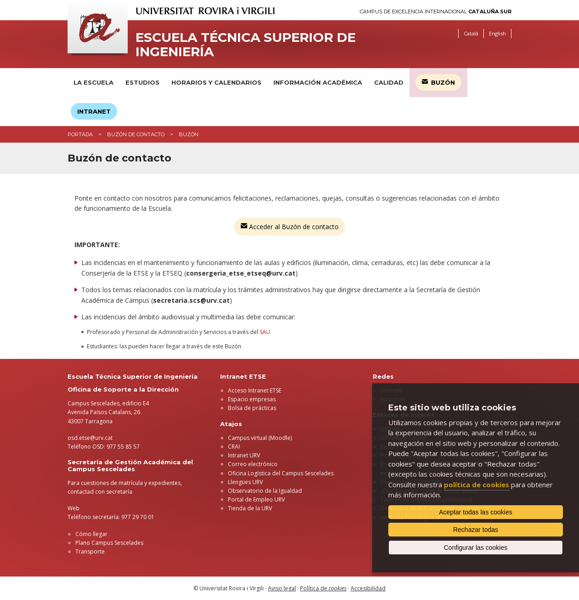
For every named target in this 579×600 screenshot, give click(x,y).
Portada (80, 134)
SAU (265, 332)
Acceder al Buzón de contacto (290, 226)
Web (73, 508)
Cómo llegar (91, 534)
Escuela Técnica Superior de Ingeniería (246, 44)
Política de (323, 588)
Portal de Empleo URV (256, 499)
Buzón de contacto (136, 134)
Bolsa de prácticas (252, 408)
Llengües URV (245, 482)
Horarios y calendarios (216, 82)
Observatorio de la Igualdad (265, 491)
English (497, 33)
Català (471, 33)
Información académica (317, 82)
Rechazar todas (475, 529)
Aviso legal (282, 588)
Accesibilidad (368, 588)
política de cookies (476, 484)
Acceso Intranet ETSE (254, 390)
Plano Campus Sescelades (109, 543)
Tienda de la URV (250, 508)
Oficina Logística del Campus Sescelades (281, 473)
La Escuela (94, 82)
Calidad (388, 82)
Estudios (142, 82)
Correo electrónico (253, 464)
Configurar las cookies (476, 547)
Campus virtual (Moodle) (260, 438)
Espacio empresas (252, 399)
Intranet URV (244, 455)
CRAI (234, 446)
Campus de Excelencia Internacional (435, 11)
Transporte (90, 551)
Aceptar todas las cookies (475, 512)
